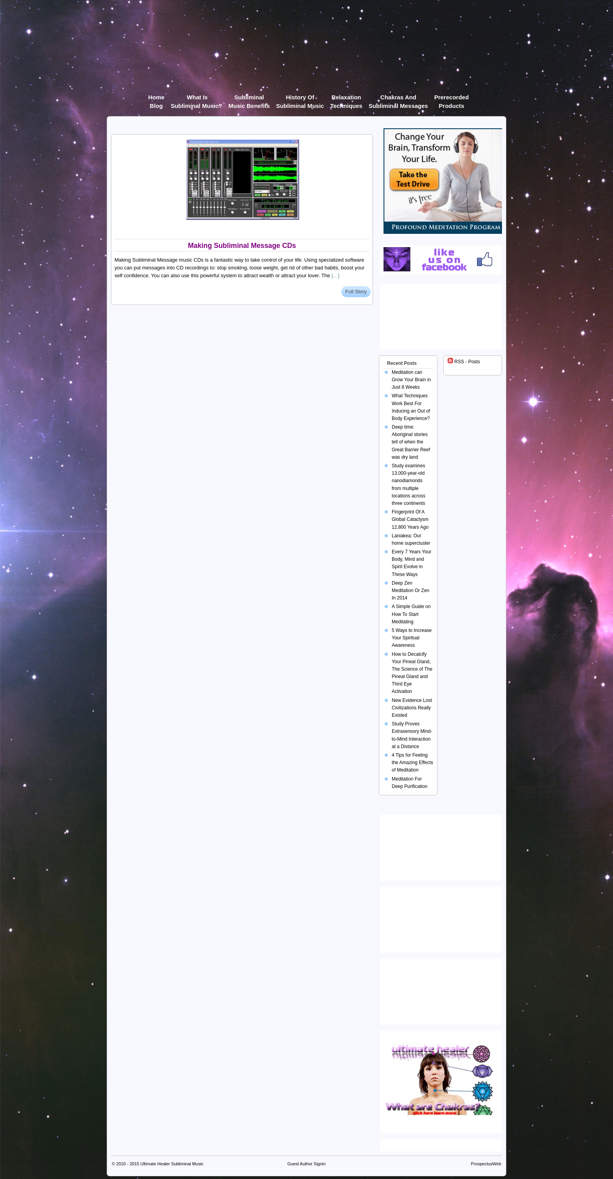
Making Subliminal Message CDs (242, 245)
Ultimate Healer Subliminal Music (171, 1163)
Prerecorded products (451, 99)
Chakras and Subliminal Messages (398, 99)
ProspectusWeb (486, 1163)
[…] (335, 275)
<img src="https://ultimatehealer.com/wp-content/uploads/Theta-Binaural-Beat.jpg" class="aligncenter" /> (442, 989)
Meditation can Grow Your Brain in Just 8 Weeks (411, 380)
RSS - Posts (464, 361)
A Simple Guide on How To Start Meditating (411, 614)
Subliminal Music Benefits (249, 99)
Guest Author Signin (306, 1163)
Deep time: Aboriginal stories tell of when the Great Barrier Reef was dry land (411, 442)
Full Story (356, 291)
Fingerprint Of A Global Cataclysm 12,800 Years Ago (410, 519)
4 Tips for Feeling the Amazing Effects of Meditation (412, 762)
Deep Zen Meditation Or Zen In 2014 (410, 590)
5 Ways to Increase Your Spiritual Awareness (412, 638)
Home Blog (156, 99)
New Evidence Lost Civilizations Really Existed (412, 708)
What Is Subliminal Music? (196, 99)
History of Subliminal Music (300, 99)
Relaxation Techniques (346, 99)
